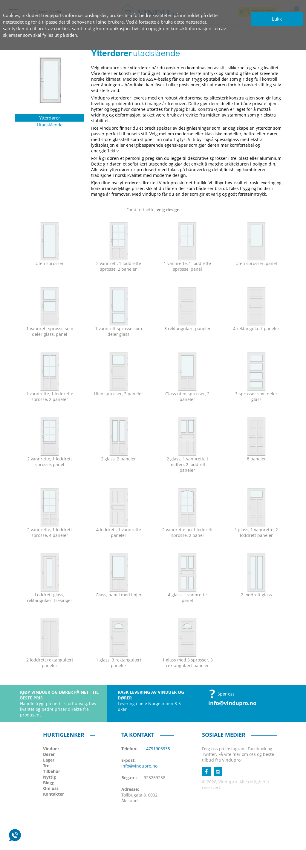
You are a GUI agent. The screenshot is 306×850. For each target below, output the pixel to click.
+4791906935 (157, 748)
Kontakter (53, 794)
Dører (49, 754)
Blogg (48, 782)
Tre (46, 765)
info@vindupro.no (232, 703)
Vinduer (51, 748)
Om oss (51, 788)
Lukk (277, 19)
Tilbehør (51, 771)
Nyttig (49, 777)
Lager (48, 760)
